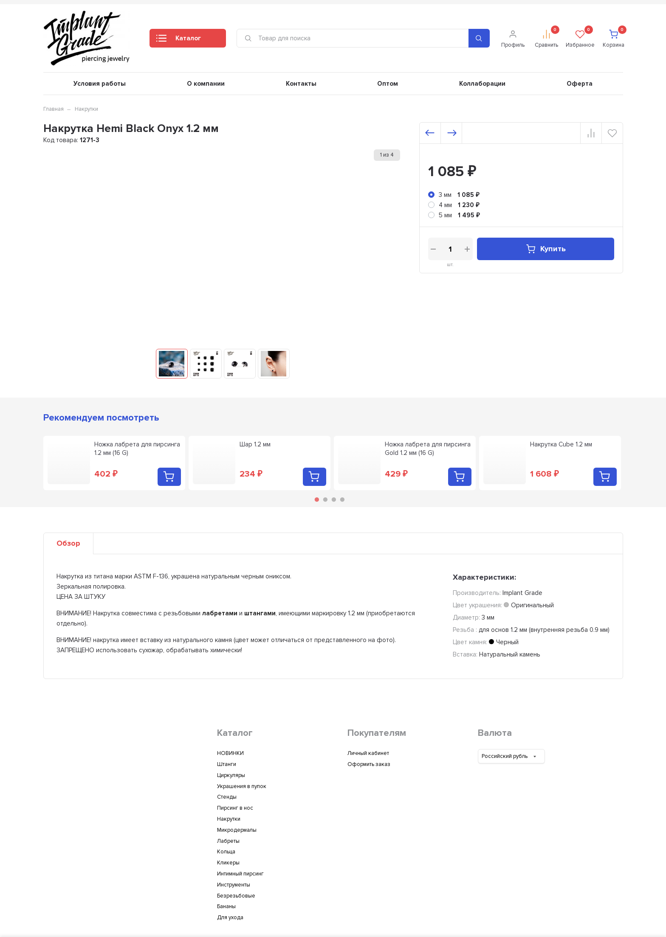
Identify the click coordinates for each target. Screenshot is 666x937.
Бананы (226, 906)
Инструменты (233, 884)
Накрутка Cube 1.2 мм (561, 444)
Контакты (301, 83)
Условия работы (99, 83)
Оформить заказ (368, 764)
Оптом (387, 83)
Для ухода (230, 917)
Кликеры (228, 862)
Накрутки (86, 109)
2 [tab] (325, 499)
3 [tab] (334, 499)
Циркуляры (231, 775)
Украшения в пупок (241, 786)
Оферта (580, 83)
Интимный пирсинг (240, 873)
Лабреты (228, 841)
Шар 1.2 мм (255, 444)
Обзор (68, 543)
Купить (545, 249)
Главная (53, 109)
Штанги (226, 764)
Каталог (178, 40)
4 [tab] (342, 499)
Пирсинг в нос (235, 808)
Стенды (227, 797)
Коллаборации (482, 83)
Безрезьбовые (236, 895)
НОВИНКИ (230, 753)
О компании (206, 83)
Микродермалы (237, 830)
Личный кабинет (368, 753)
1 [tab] (317, 499)
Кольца (226, 851)
